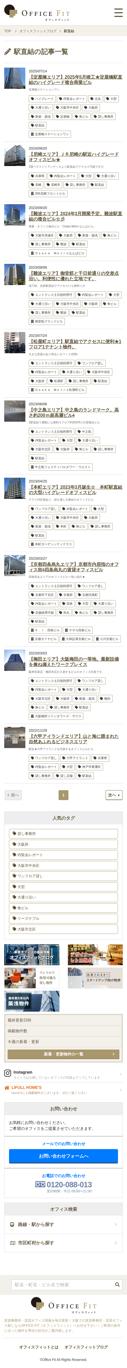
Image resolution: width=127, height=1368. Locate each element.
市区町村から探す (32, 1242)
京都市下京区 (42, 594)
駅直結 (37, 125)
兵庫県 (37, 176)
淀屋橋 (63, 116)
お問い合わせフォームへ (63, 1156)
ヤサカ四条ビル (78, 630)
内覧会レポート (72, 98)
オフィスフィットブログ (86, 1347)
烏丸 (64, 612)
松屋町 (56, 381)
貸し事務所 (103, 116)
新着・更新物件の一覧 (63, 1054)
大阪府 (91, 107)
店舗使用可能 (42, 612)
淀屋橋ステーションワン (50, 134)
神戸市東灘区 (89, 766)
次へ (114, 795)
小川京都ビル (107, 639)
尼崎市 (53, 184)
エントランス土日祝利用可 (51, 294)
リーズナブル (26, 918)
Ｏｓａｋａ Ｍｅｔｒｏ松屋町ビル (57, 389)
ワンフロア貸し (91, 363)
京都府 (66, 594)
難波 (61, 244)
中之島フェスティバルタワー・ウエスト (61, 467)
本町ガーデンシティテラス (51, 544)
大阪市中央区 (67, 107)
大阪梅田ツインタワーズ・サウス (56, 716)
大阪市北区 (41, 449)
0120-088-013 (69, 1184)
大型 (111, 98)
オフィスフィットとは (39, 1347)
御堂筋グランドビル (47, 321)
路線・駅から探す (32, 1224)
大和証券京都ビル (76, 639)
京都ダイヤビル (44, 639)
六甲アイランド (75, 758)
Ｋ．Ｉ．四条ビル (45, 630)
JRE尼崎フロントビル (48, 193)
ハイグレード (42, 98)
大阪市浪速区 (42, 235)
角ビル (81, 116)
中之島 (84, 431)
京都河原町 (88, 594)
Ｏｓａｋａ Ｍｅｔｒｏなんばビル (57, 253)
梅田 (105, 698)
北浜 (95, 98)
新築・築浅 (41, 116)
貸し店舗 (64, 775)
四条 (67, 603)
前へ (13, 795)
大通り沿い (41, 107)
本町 (61, 526)
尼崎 (36, 184)
